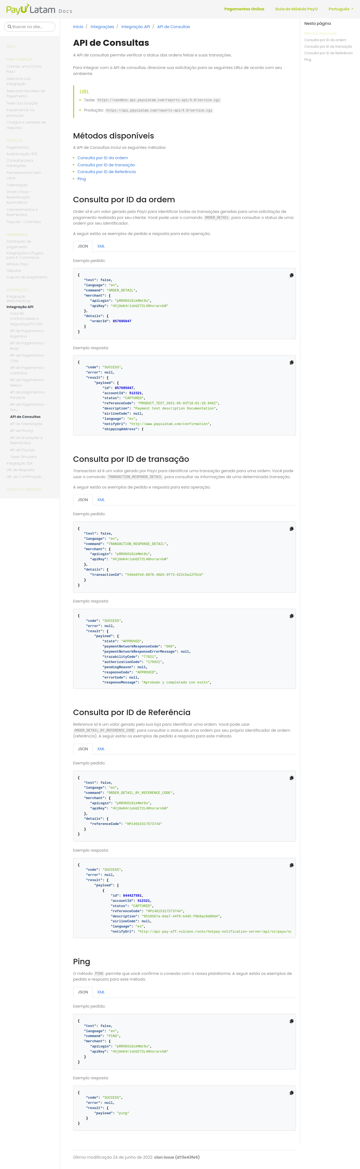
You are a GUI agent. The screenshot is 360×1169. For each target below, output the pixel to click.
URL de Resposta (21, 469)
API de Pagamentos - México (28, 382)
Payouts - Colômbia (24, 221)
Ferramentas (17, 234)
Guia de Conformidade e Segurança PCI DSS (26, 319)
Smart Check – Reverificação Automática (19, 197)
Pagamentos (18, 147)
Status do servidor (24, 489)
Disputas (14, 271)
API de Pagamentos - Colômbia (28, 370)
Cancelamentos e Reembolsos (22, 212)
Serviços (14, 140)
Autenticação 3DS (22, 154)
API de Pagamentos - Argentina (28, 333)
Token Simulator (23, 456)
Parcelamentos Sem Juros (24, 175)
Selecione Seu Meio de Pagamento (26, 93)
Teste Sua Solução (22, 103)
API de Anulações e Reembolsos (26, 440)
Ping (307, 59)
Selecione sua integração (19, 81)
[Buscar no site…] (29, 27)
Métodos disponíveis (320, 33)
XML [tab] (101, 246)
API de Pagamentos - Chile (28, 358)
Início (11, 46)
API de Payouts (22, 450)
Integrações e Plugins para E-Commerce (25, 255)
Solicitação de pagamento (19, 244)
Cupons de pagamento (27, 277)
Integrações (18, 290)
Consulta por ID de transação (328, 46)
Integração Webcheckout (18, 298)
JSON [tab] (83, 246)
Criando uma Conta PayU (24, 69)
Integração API (20, 307)
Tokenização (17, 185)
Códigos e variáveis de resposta (26, 125)
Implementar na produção (20, 112)
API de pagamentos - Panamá (28, 395)
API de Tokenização (26, 423)
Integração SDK (20, 463)
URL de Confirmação (24, 476)
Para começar (19, 59)
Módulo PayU (17, 264)
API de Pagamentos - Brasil (28, 346)
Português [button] (339, 9)
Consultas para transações (20, 163)
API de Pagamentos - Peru (28, 407)
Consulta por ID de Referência (328, 53)
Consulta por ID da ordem (325, 40)
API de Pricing (21, 430)
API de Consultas (25, 416)
